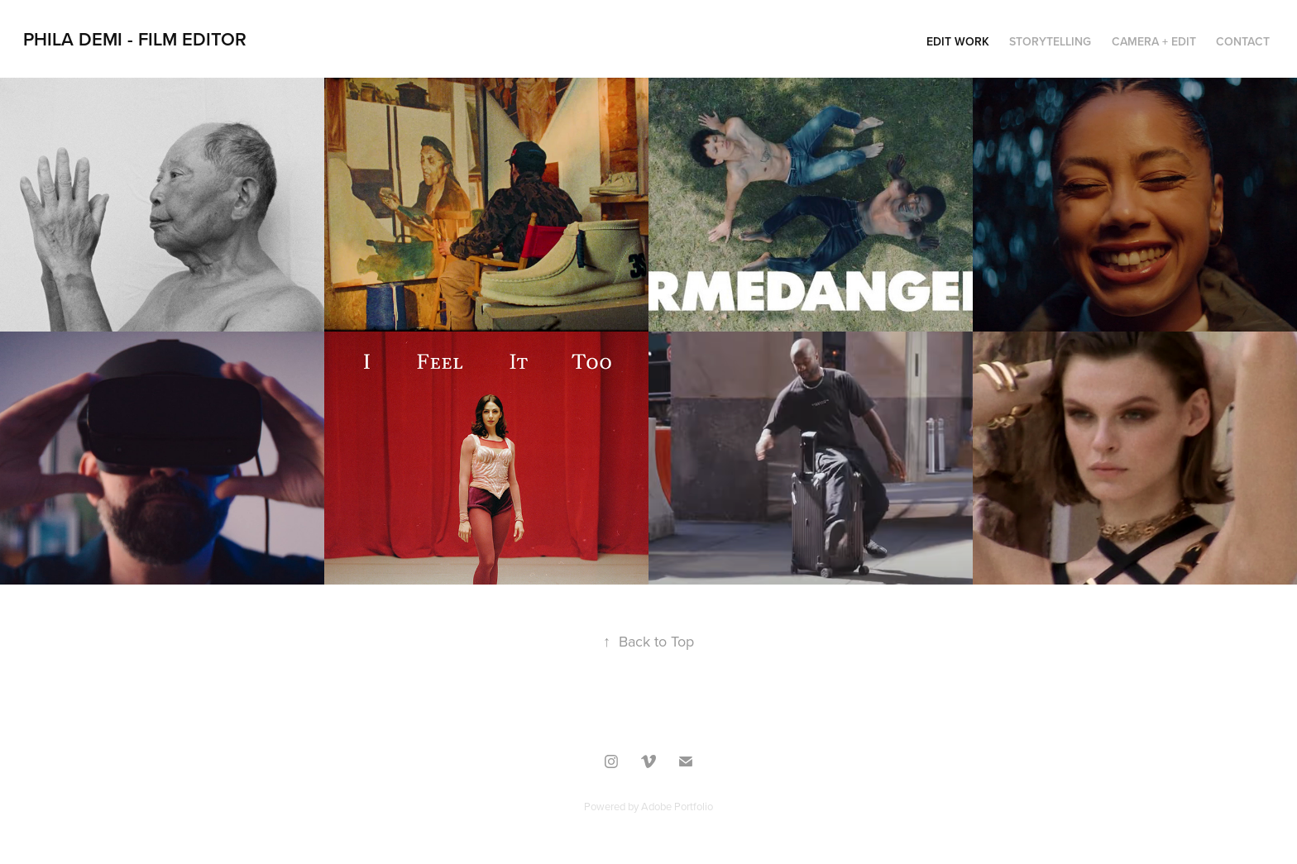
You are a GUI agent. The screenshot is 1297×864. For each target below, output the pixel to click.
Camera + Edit (1154, 41)
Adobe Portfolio (677, 806)
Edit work (957, 41)
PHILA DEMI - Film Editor (134, 39)
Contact (1243, 41)
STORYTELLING (1050, 41)
